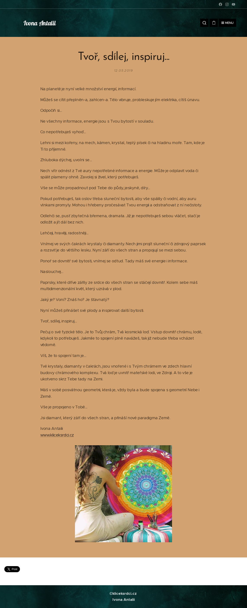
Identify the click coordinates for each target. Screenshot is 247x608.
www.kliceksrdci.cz (57, 434)
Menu (227, 23)
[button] (204, 23)
